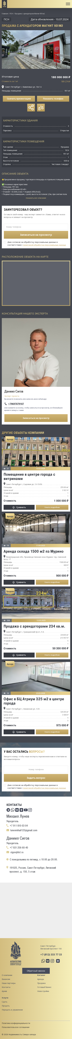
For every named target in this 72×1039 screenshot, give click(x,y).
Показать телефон (53, 98)
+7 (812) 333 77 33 (51, 954)
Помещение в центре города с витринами (29, 476)
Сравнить (21, 507)
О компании (7, 975)
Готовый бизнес (44, 987)
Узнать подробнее (52, 507)
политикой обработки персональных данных (44, 245)
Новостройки (43, 991)
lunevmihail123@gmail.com (23, 830)
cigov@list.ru (16, 852)
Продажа (41, 983)
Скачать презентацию (19, 98)
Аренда (40, 979)
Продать (6, 1006)
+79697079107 (16, 403)
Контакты (6, 987)
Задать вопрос (36, 778)
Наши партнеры (9, 983)
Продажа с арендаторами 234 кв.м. (34, 626)
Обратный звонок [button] (36, 970)
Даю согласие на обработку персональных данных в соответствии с (36, 243)
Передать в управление (12, 1010)
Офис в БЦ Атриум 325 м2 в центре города (34, 700)
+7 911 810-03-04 (19, 825)
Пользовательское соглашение (15, 1027)
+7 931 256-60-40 (19, 847)
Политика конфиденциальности (16, 1023)
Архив (4, 991)
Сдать (4, 1002)
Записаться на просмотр (36, 418)
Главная (5, 14)
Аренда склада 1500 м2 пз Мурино (34, 551)
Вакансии (6, 979)
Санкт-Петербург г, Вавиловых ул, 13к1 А (22, 86)
